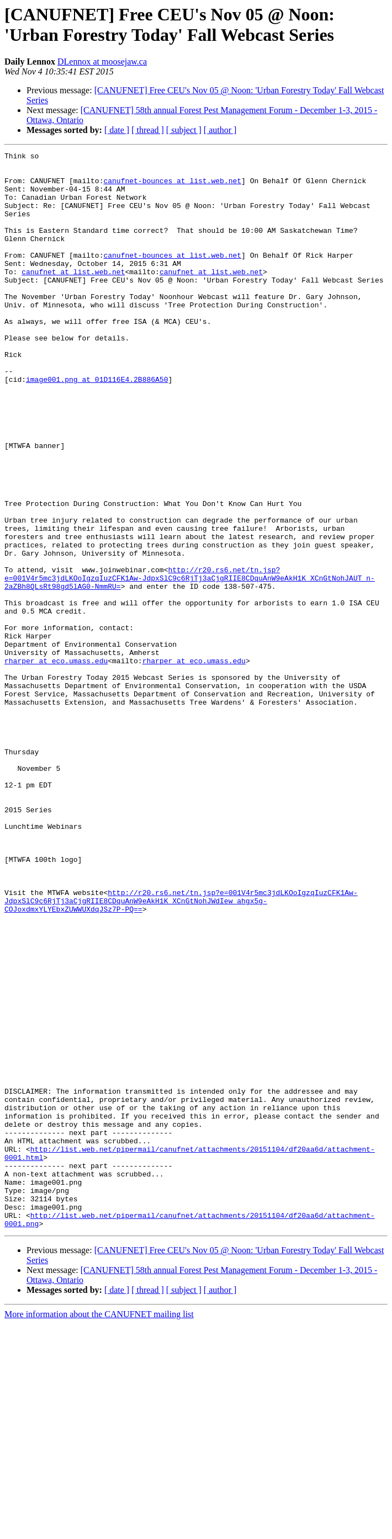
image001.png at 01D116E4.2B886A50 (97, 425)
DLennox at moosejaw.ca (102, 61)
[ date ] (116, 130)
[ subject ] (184, 130)
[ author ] (220, 130)
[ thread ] (147, 130)
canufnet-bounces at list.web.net (172, 187)
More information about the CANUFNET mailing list (99, 1529)
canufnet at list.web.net (73, 296)
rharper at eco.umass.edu (56, 763)
